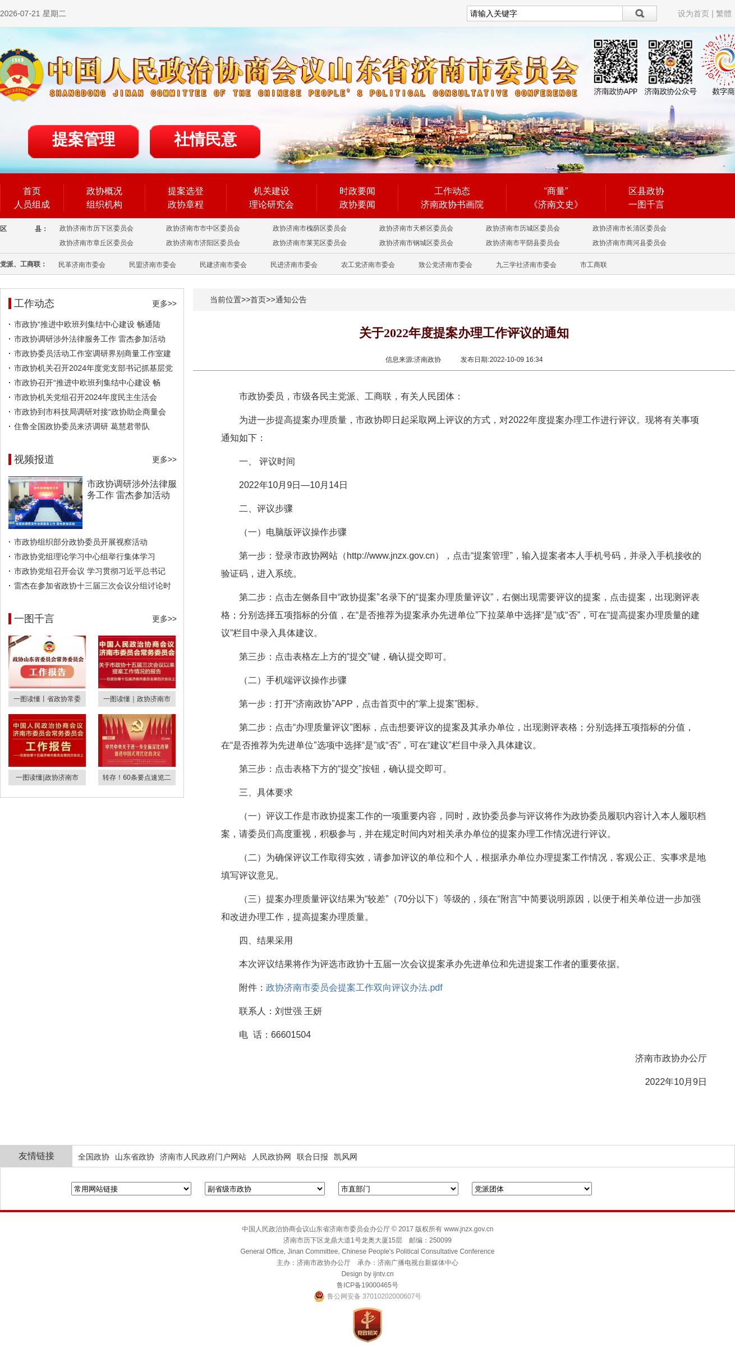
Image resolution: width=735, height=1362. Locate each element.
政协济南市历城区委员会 (523, 228)
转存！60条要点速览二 (137, 777)
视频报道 (34, 459)
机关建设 (272, 191)
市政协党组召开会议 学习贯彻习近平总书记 (90, 571)
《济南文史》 (556, 204)
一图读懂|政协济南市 (47, 777)
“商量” (556, 191)
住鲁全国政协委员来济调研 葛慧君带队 (82, 426)
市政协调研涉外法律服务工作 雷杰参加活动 (90, 338)
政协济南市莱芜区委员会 (310, 243)
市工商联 (593, 265)
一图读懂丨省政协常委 (47, 699)
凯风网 (345, 1156)
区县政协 (646, 191)
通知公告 (291, 299)
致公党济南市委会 (445, 265)
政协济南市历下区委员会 (96, 228)
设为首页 (693, 13)
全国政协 (93, 1156)
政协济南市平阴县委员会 (523, 243)
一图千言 (646, 204)
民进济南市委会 (294, 265)
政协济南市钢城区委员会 (416, 243)
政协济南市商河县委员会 (629, 243)
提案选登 (186, 191)
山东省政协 (134, 1156)
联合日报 (312, 1156)
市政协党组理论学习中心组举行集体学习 (84, 556)
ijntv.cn (383, 1274)
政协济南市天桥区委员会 (416, 228)
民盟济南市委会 (152, 265)
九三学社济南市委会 (526, 265)
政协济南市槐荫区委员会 (310, 228)
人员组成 (32, 204)
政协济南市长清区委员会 (629, 228)
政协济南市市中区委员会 (203, 228)
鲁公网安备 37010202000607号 (368, 1296)
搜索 (640, 13)
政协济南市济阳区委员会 (203, 243)
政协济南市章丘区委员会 (96, 243)
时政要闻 (357, 191)
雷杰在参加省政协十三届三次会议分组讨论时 (92, 585)
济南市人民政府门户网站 (203, 1156)
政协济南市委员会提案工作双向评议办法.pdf (354, 987)
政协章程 (186, 204)
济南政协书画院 (452, 204)
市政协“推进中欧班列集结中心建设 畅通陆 (87, 324)
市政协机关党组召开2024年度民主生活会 (85, 397)
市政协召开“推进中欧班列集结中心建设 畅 (87, 382)
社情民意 (205, 139)
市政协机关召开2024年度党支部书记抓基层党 (93, 367)
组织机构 (104, 204)
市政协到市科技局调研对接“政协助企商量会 (90, 411)
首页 (32, 191)
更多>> (164, 303)
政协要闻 (357, 204)
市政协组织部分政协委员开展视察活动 (81, 541)
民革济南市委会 (81, 265)
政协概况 (104, 191)
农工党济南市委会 (368, 265)
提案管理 (83, 139)
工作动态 (452, 191)
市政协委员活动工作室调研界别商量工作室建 (92, 353)
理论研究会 (271, 204)
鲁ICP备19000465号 (367, 1285)
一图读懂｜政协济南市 (137, 699)
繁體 (724, 13)
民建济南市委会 (223, 265)
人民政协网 (271, 1156)
